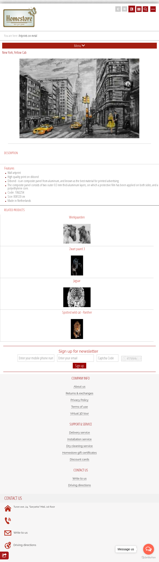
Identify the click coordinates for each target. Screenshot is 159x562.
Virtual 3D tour (79, 413)
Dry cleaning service (79, 446)
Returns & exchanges (79, 393)
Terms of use (79, 406)
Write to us (80, 478)
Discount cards (79, 459)
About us (79, 386)
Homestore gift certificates (79, 452)
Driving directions (79, 485)
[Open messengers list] (148, 549)
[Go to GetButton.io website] (149, 557)
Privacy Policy (80, 400)
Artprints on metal (28, 36)
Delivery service (79, 432)
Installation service (79, 439)
